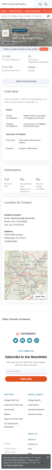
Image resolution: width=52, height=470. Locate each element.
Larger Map (40, 296)
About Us (32, 439)
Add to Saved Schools (26, 81)
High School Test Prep (13, 419)
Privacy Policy (10, 449)
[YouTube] (29, 340)
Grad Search (33, 405)
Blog (30, 453)
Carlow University (32, 10)
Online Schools (15, 10)
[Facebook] (22, 340)
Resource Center (35, 414)
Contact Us (33, 444)
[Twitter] (15, 340)
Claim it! (43, 49)
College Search (34, 400)
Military (7, 414)
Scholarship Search (36, 409)
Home (3, 10)
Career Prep (9, 409)
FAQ (30, 449)
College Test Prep (11, 400)
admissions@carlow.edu (23, 218)
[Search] (40, 4)
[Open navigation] (46, 4)
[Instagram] (36, 340)
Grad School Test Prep (13, 405)
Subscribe (26, 378)
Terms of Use (9, 452)
